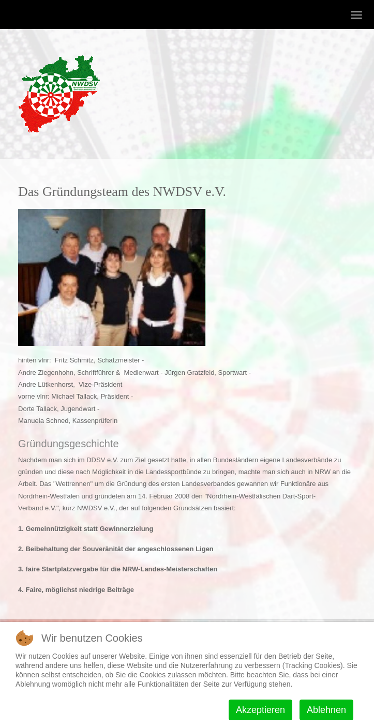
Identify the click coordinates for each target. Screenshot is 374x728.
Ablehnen (326, 710)
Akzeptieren (260, 710)
